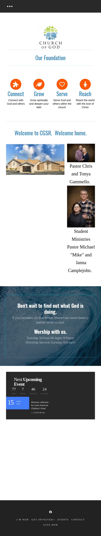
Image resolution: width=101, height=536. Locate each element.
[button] (9, 6)
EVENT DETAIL (39, 413)
